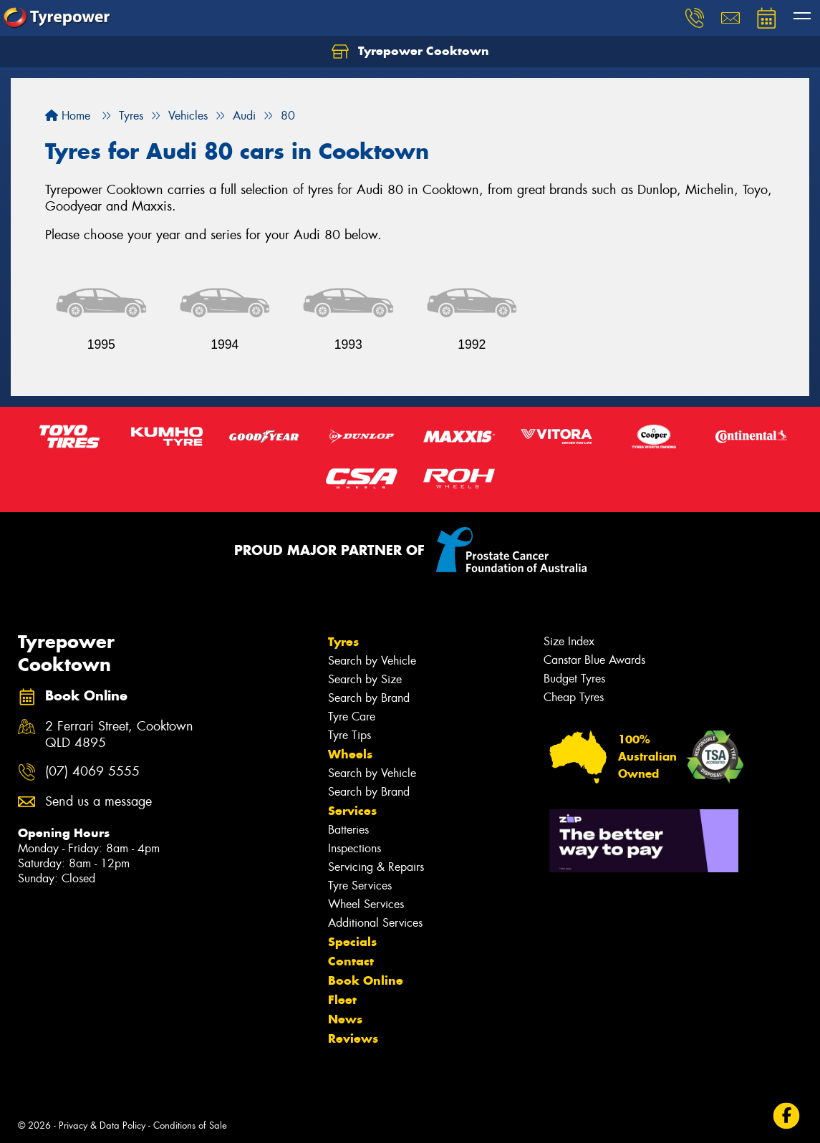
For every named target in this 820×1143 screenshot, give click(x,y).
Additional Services (375, 922)
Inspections (354, 848)
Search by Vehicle (372, 660)
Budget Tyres (574, 678)
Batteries (348, 829)
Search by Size (365, 679)
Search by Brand (369, 697)
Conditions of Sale (190, 1125)
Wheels (350, 754)
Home (67, 115)
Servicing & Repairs (376, 866)
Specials (352, 942)
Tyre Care (351, 716)
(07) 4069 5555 (92, 771)
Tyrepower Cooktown (410, 51)
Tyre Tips (349, 735)
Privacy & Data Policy (102, 1125)
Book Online (365, 980)
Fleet (342, 1000)
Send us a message (98, 802)
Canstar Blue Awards (594, 659)
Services (352, 811)
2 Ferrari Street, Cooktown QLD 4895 (119, 734)
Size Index (569, 641)
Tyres (343, 642)
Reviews (353, 1038)
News (345, 1019)
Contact (351, 961)
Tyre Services (360, 885)
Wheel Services (366, 904)
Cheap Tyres (574, 697)
